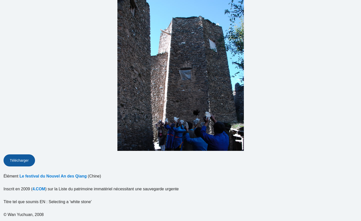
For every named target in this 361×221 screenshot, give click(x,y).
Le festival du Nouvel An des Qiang (53, 176)
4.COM (38, 189)
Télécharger (19, 160)
